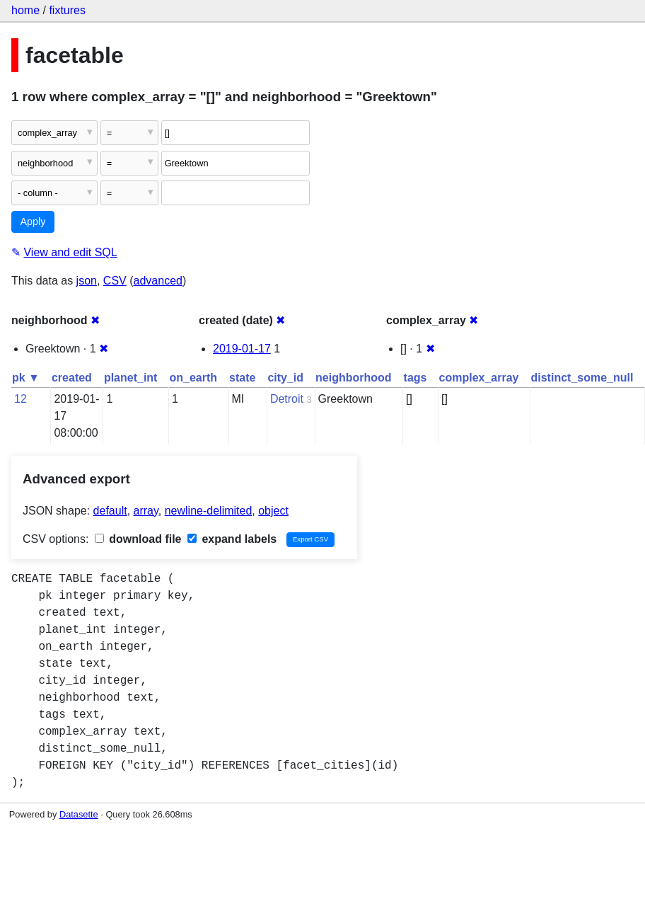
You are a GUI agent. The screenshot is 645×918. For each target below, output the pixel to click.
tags (415, 378)
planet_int (131, 378)
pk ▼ (26, 378)
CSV (115, 281)
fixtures (67, 10)
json (86, 281)
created (72, 378)
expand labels (232, 539)
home (25, 10)
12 (20, 399)
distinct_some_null (581, 378)
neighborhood (353, 378)
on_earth (193, 378)
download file (138, 539)
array (146, 511)
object (273, 511)
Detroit (286, 399)
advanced (158, 281)
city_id (285, 378)
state (242, 378)
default (110, 511)
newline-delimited (208, 511)
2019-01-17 (242, 349)
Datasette (78, 814)
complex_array (479, 378)
